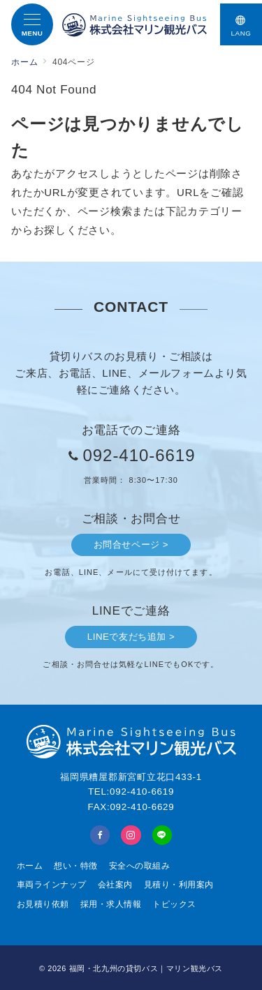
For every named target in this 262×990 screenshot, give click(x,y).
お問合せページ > (131, 544)
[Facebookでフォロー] (100, 835)
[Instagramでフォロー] (130, 835)
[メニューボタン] (32, 24)
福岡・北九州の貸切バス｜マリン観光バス (146, 968)
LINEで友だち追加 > (131, 636)
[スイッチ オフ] (241, 24)
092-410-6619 (138, 455)
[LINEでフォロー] (162, 835)
